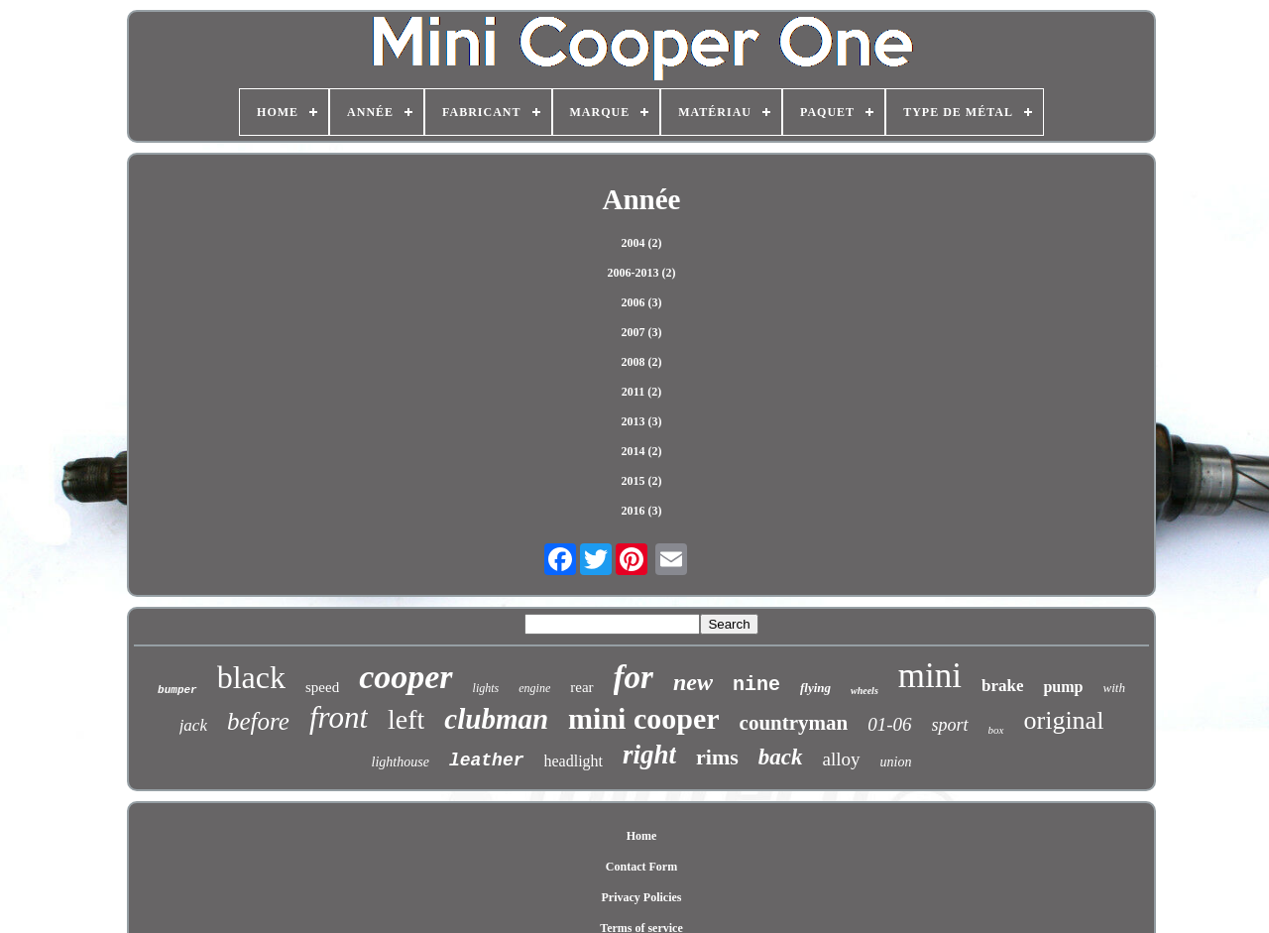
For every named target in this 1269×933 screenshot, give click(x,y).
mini (930, 675)
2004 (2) (642, 243)
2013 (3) (642, 421)
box (996, 730)
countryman (794, 723)
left (406, 719)
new (693, 682)
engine (534, 688)
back (780, 757)
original (1064, 720)
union (896, 762)
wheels (864, 690)
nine (756, 684)
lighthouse (400, 762)
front (338, 717)
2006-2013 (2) (642, 273)
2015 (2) (642, 481)
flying (815, 687)
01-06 (889, 724)
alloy (842, 759)
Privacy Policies (642, 897)
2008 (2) (642, 362)
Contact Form (641, 867)
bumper (177, 690)
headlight (574, 761)
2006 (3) (642, 302)
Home (642, 836)
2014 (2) (642, 451)
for (633, 677)
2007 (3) (642, 332)
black (251, 677)
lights (486, 688)
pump (1063, 686)
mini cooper (643, 718)
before (258, 721)
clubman (496, 719)
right (649, 754)
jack (193, 725)
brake (1002, 685)
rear (581, 687)
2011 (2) (641, 392)
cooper (405, 676)
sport (950, 725)
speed (322, 687)
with (1114, 687)
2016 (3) (642, 511)
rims (717, 757)
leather (486, 760)
